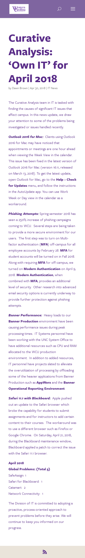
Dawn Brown (20, 88)
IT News (52, 88)
